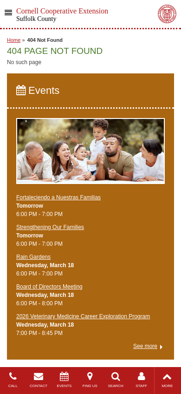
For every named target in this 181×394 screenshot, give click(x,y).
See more (145, 346)
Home (13, 40)
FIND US (89, 380)
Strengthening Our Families (50, 227)
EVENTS (64, 380)
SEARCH (115, 380)
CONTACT (38, 380)
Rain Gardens (33, 257)
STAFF (141, 380)
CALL (12, 380)
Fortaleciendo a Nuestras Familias (58, 197)
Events (37, 90)
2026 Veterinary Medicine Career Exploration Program (83, 316)
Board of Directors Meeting (49, 286)
